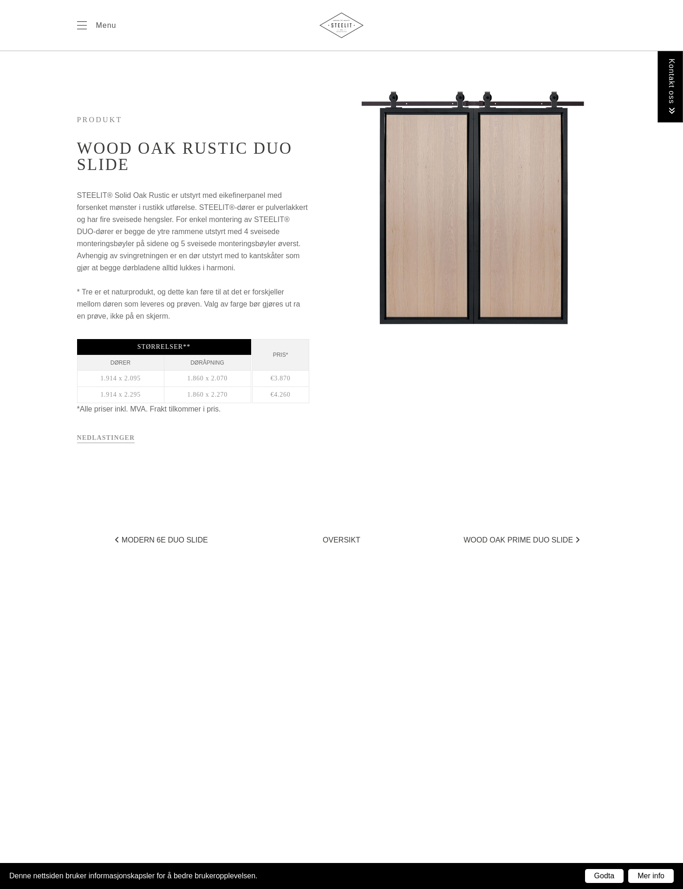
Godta (604, 876)
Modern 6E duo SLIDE (161, 540)
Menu (106, 25)
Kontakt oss (672, 87)
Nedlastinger (106, 437)
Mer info (650, 876)
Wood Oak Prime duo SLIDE (521, 540)
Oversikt (341, 540)
